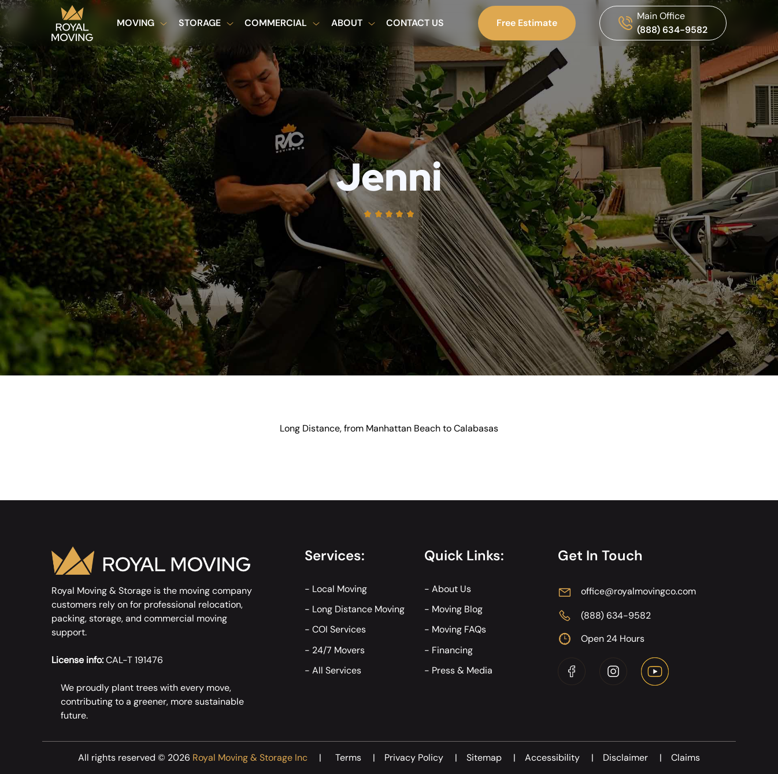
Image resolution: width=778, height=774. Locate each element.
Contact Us (415, 23)
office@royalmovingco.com (638, 591)
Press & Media (462, 670)
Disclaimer (637, 757)
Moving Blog (457, 609)
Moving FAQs (459, 629)
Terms (359, 757)
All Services (336, 670)
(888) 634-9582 (672, 30)
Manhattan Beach (403, 428)
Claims (685, 757)
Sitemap (495, 757)
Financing (452, 650)
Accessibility (564, 757)
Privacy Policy (425, 757)
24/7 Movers (338, 650)
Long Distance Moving (358, 609)
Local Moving (339, 589)
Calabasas (476, 428)
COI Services (339, 629)
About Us (451, 589)
